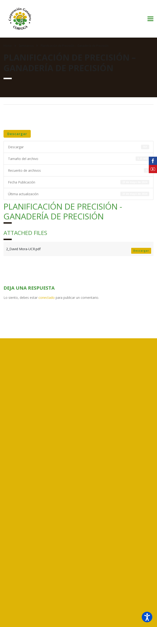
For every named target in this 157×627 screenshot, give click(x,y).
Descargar (17, 134)
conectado (46, 297)
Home (8, 46)
